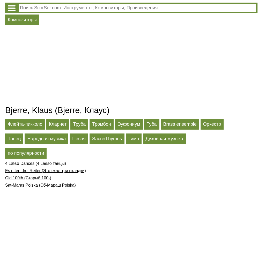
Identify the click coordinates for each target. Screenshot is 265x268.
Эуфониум (128, 124)
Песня (79, 138)
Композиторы (22, 19)
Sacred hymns (107, 138)
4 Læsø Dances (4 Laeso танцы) (35, 163)
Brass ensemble (180, 124)
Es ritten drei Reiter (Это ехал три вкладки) (45, 170)
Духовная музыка (164, 138)
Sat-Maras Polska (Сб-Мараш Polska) (40, 185)
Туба (152, 124)
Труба (79, 124)
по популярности (26, 153)
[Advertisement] (131, 66)
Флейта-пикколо (25, 124)
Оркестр (212, 124)
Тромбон (101, 124)
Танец (14, 138)
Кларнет (58, 124)
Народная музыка (46, 138)
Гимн (133, 138)
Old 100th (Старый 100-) (28, 178)
